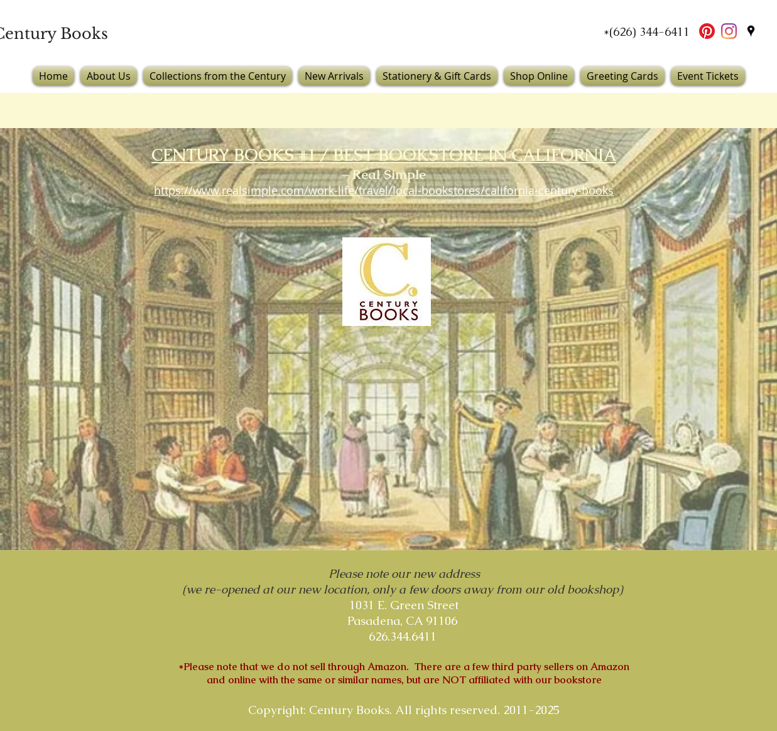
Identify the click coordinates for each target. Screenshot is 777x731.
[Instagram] (729, 31)
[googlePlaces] (751, 31)
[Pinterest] (707, 31)
